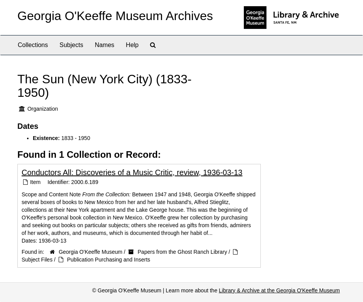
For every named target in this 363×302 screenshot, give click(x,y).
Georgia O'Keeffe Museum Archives (115, 16)
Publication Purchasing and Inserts (108, 259)
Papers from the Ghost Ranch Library (182, 252)
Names (105, 45)
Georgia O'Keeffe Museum (90, 252)
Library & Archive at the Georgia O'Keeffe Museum (279, 290)
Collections (33, 45)
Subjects (71, 45)
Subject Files (37, 259)
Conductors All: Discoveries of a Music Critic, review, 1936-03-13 (132, 172)
